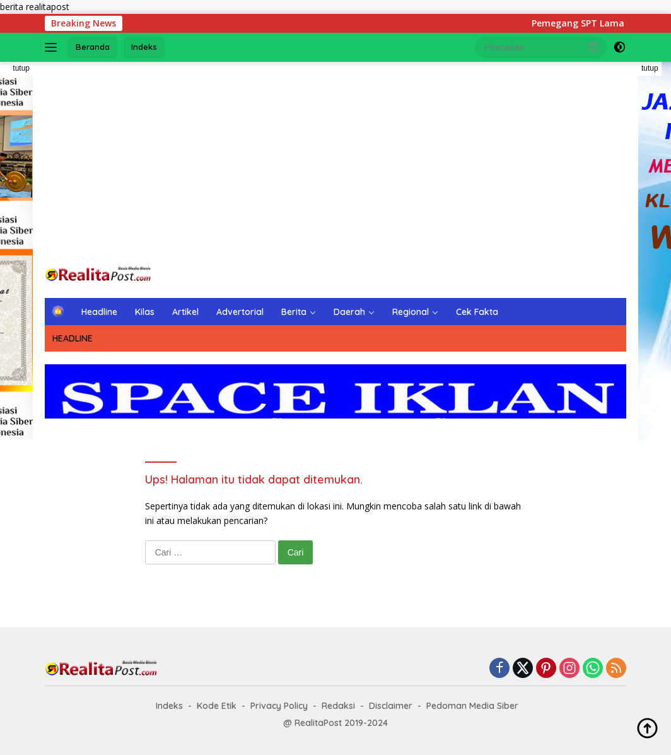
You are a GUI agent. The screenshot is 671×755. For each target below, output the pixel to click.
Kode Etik (216, 705)
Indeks (144, 47)
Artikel (185, 312)
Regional (410, 312)
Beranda (93, 47)
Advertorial (240, 312)
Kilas (145, 312)
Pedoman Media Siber (472, 705)
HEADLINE (72, 338)
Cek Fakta (477, 312)
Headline (99, 312)
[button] (594, 47)
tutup (21, 68)
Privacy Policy (279, 705)
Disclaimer (390, 705)
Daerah (349, 312)
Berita (293, 312)
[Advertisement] (335, 162)
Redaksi (338, 705)
